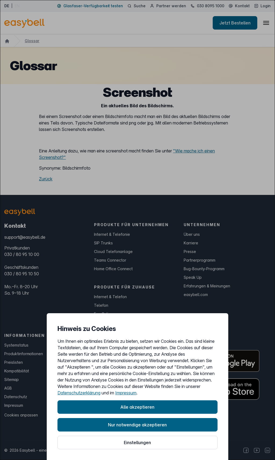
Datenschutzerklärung (78, 392)
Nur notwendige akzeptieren (137, 424)
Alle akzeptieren (137, 407)
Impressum (125, 392)
